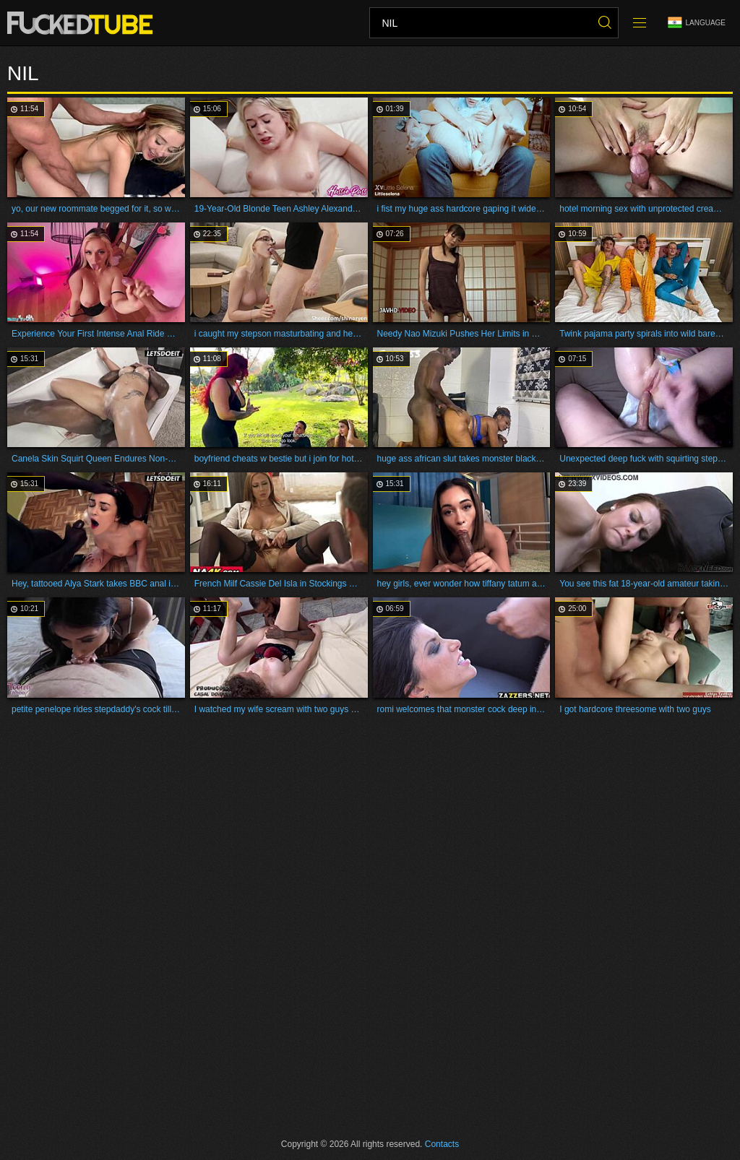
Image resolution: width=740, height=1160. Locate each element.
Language (697, 23)
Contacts (442, 1144)
